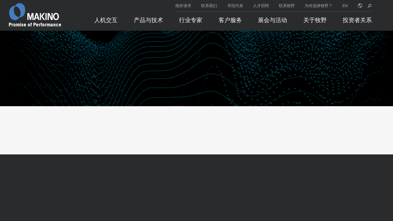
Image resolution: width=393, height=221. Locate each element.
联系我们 (209, 5)
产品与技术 (148, 20)
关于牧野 (315, 20)
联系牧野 (287, 5)
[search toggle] (369, 6)
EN (345, 5)
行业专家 (190, 20)
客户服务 (230, 20)
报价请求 (183, 5)
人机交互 (106, 20)
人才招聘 (261, 5)
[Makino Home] (34, 11)
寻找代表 (235, 5)
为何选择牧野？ (319, 5)
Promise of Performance (35, 24)
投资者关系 (357, 20)
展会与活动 (272, 20)
